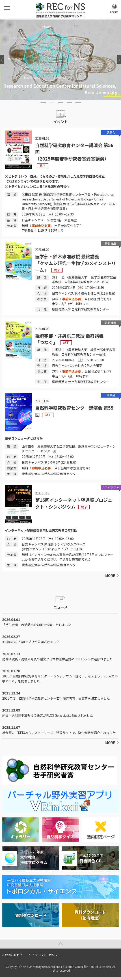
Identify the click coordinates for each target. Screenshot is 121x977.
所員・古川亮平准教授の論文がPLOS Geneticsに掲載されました (47, 715)
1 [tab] (43, 102)
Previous (2, 59)
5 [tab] (78, 102)
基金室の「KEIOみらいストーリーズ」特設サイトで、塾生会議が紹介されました (59, 732)
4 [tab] (69, 102)
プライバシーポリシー (45, 955)
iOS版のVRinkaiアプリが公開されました (30, 642)
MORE (110, 575)
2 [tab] (51, 102)
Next (119, 59)
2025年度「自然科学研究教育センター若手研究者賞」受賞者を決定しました (56, 698)
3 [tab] (60, 102)
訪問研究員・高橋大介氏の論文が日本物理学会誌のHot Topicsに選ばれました (57, 659)
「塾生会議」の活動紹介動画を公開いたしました (36, 624)
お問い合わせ (13, 955)
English (114, 11)
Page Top (60, 944)
